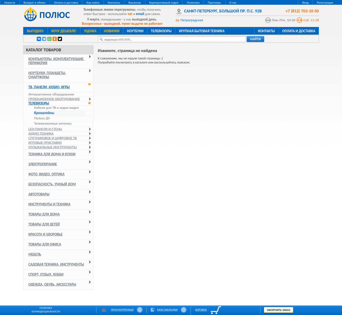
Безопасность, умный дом (52, 184)
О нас (233, 2)
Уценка (90, 31)
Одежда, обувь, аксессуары (52, 284)
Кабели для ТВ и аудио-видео (56, 108)
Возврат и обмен (35, 2)
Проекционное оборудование (54, 99)
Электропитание (42, 164)
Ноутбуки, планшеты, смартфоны (47, 75)
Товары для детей (44, 224)
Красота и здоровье (45, 234)
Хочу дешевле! (64, 31)
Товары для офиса (44, 244)
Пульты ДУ (42, 118)
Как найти (93, 2)
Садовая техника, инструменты (56, 264)
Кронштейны (44, 113)
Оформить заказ (278, 310)
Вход (305, 2)
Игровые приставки (45, 142)
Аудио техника (41, 133)
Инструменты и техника (49, 204)
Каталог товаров (43, 49)
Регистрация (325, 2)
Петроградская (192, 20)
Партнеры (214, 2)
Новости (9, 2)
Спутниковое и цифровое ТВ (52, 138)
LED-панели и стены (45, 129)
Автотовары (39, 194)
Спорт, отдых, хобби (45, 274)
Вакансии (135, 2)
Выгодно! (35, 31)
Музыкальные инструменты (52, 147)
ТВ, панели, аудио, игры (49, 87)
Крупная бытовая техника (201, 31)
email (140, 14)
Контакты (114, 2)
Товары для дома (44, 214)
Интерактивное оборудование (51, 94)
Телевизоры (161, 31)
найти (255, 39)
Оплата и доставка (66, 2)
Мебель (34, 254)
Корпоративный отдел (163, 2)
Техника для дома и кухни (52, 154)
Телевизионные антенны (53, 123)
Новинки (111, 31)
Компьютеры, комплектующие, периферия (56, 61)
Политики (193, 2)
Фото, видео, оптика (46, 174)
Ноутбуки (135, 31)
